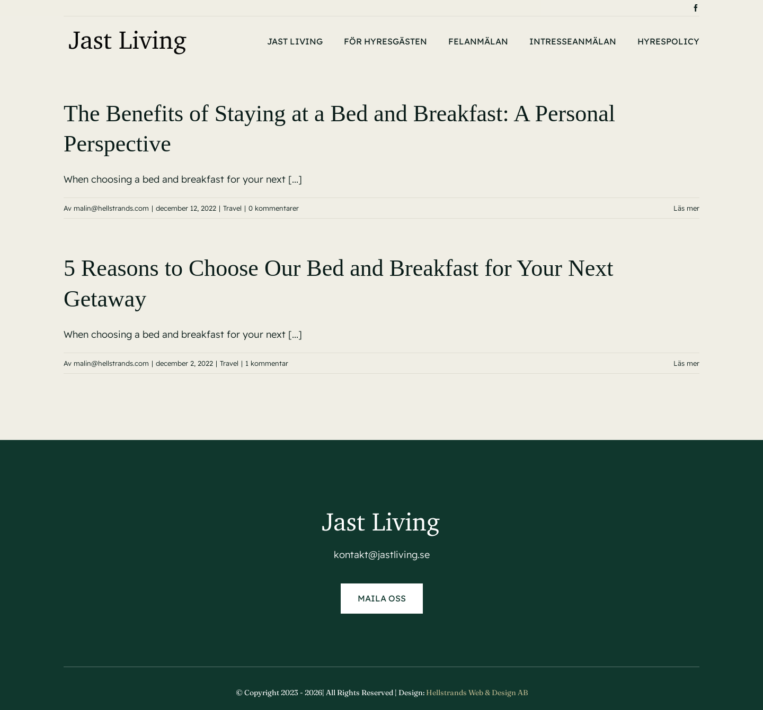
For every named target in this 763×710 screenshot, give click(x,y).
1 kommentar (266, 363)
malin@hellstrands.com (111, 208)
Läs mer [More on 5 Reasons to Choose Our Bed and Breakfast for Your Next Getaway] (686, 363)
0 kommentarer (274, 208)
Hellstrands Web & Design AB (477, 692)
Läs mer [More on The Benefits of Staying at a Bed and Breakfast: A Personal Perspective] (686, 208)
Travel (232, 208)
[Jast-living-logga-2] (128, 31)
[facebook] (695, 8)
